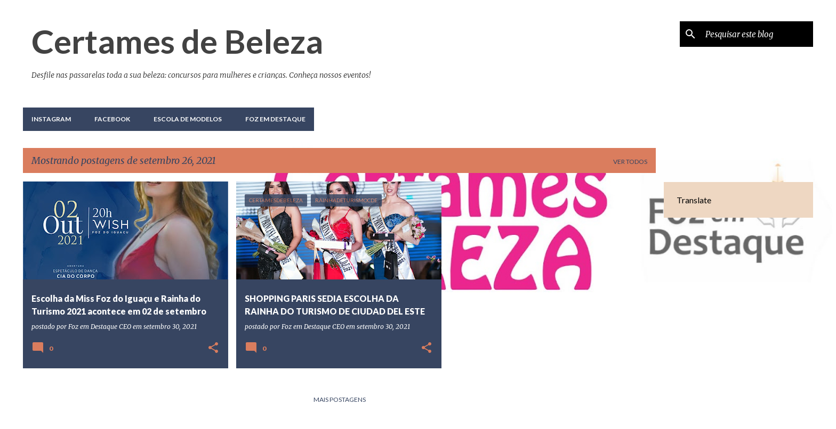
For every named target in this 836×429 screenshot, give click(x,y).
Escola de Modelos (188, 119)
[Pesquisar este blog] (757, 34)
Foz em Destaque (275, 119)
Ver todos (630, 162)
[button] (213, 348)
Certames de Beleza (177, 41)
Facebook (112, 119)
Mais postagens (340, 399)
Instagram (51, 119)
